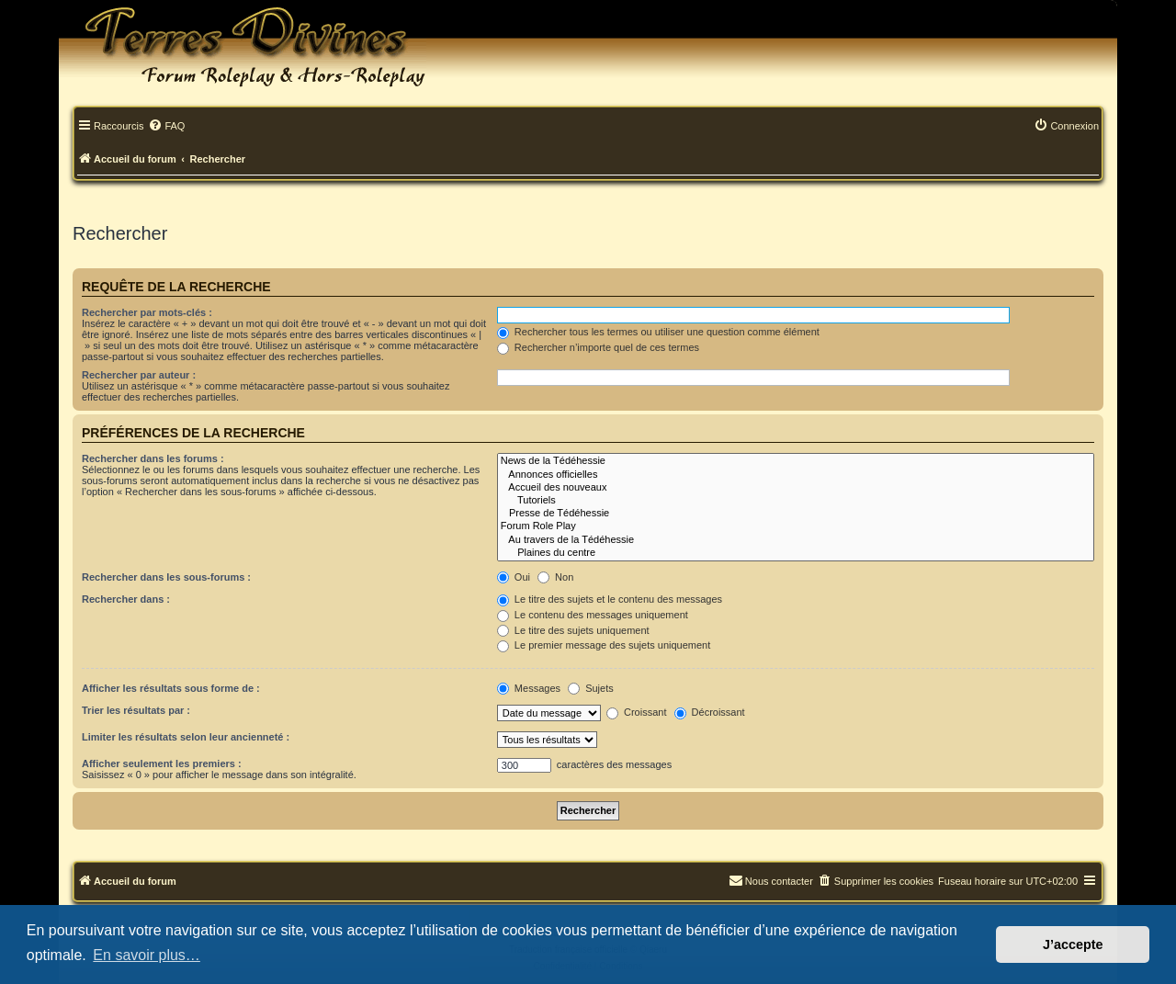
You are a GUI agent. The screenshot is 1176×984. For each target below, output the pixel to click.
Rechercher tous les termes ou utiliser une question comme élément (658, 331)
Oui (513, 576)
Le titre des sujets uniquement (573, 630)
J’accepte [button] (1073, 944)
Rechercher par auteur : (139, 374)
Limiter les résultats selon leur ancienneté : (185, 736)
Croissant (636, 712)
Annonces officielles (795, 475)
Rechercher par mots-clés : (147, 312)
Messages (528, 688)
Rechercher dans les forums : (153, 458)
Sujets (591, 688)
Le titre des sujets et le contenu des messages (609, 599)
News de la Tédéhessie (795, 461)
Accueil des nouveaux (795, 487)
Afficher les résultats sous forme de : (171, 688)
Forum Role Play (795, 526)
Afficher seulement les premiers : (162, 763)
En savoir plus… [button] (146, 955)
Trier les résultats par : (136, 710)
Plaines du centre (795, 553)
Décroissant (709, 712)
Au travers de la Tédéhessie (795, 540)
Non (555, 576)
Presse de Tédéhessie (795, 513)
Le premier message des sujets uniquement (603, 644)
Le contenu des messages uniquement (592, 614)
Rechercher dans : (126, 599)
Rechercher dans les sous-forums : (166, 576)
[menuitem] (166, 127)
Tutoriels (795, 500)
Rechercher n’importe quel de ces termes (598, 347)
